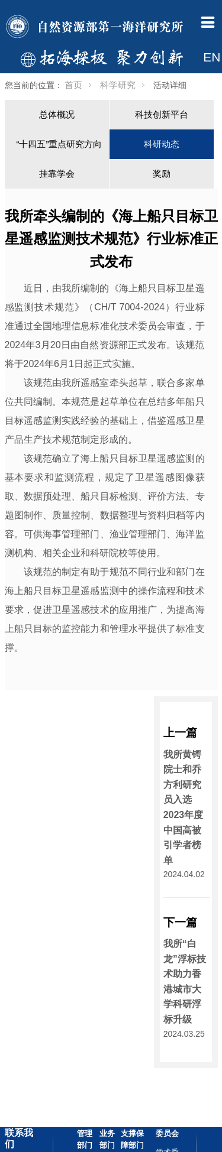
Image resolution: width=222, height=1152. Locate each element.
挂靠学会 (57, 173)
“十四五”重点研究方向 (59, 144)
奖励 (161, 173)
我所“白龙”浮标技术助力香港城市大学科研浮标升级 (184, 981)
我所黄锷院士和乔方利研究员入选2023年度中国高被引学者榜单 (183, 807)
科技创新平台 (161, 114)
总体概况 (57, 114)
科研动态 (161, 144)
